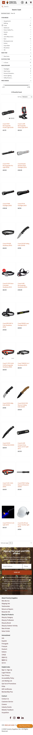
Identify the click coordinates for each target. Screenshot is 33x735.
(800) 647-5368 (9, 725)
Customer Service (7, 702)
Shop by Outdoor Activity (10, 626)
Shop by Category (7, 617)
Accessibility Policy (8, 678)
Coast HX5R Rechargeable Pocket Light (8, 125)
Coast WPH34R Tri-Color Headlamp (8, 325)
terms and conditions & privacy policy (17, 590)
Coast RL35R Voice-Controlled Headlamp (8, 285)
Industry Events (7, 707)
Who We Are (5, 601)
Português (5, 644)
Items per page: (4, 543)
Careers (4, 704)
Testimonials (6, 606)
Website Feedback (7, 710)
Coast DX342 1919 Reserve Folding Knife (23, 405)
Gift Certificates (7, 689)
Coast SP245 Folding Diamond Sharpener (23, 485)
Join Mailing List (7, 681)
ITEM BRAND (4, 17)
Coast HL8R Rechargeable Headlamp (22, 285)
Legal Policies (6, 673)
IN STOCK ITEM (5, 59)
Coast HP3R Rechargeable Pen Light (8, 165)
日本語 (4, 655)
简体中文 (4, 657)
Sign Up (17, 572)
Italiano (4, 652)
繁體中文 (4, 660)
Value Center (6, 631)
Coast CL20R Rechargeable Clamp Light (23, 125)
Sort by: (19, 97)
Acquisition (5, 713)
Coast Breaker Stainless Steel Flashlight (22, 165)
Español (4, 641)
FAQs (3, 686)
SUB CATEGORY (5, 65)
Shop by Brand (6, 623)
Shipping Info (6, 604)
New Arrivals (6, 628)
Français (4, 646)
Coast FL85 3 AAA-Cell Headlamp (8, 485)
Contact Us (5, 699)
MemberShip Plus (7, 692)
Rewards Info (6, 612)
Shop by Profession (8, 620)
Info (3, 638)
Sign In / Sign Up (7, 670)
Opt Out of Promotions (9, 684)
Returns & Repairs (7, 609)
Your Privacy (6, 675)
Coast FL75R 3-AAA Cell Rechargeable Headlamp (8, 365)
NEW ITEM (4, 53)
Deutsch (4, 649)
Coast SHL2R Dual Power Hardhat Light (23, 524)
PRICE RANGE (5, 80)
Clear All (13, 13)
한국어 (4, 663)
